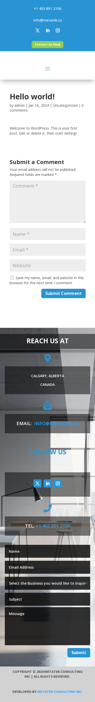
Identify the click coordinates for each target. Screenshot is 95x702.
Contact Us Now (47, 44)
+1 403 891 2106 (47, 8)
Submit (78, 652)
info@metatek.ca (47, 20)
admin (19, 105)
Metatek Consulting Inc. (60, 691)
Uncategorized (65, 105)
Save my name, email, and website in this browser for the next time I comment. (47, 280)
